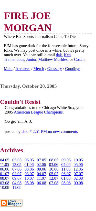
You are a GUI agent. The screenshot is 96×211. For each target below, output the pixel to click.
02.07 (17, 174)
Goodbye (72, 68)
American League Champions (38, 112)
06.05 (29, 160)
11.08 (16, 187)
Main (8, 68)
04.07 (41, 174)
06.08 (41, 183)
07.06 (17, 169)
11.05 (4, 164)
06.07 (66, 174)
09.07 (17, 178)
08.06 (29, 169)
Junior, (31, 59)
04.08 (17, 183)
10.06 (53, 169)
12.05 (16, 164)
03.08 (4, 183)
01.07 (4, 174)
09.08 (78, 183)
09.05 (66, 160)
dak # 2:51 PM (34, 131)
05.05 (17, 160)
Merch (39, 68)
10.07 (29, 178)
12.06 (78, 169)
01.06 (29, 164)
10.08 (4, 187)
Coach (79, 59)
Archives (22, 68)
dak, (59, 55)
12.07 (53, 178)
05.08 (29, 183)
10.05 (78, 160)
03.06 (53, 164)
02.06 (41, 164)
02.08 (78, 178)
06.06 (4, 169)
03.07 (29, 174)
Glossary (54, 68)
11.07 (41, 178)
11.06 (65, 169)
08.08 (66, 183)
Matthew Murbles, (53, 59)
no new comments (63, 131)
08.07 (4, 178)
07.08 (53, 183)
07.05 (41, 160)
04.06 (65, 164)
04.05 (4, 160)
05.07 (53, 174)
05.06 (78, 164)
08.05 (53, 160)
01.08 (65, 178)
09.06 (41, 169)
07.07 (78, 174)
